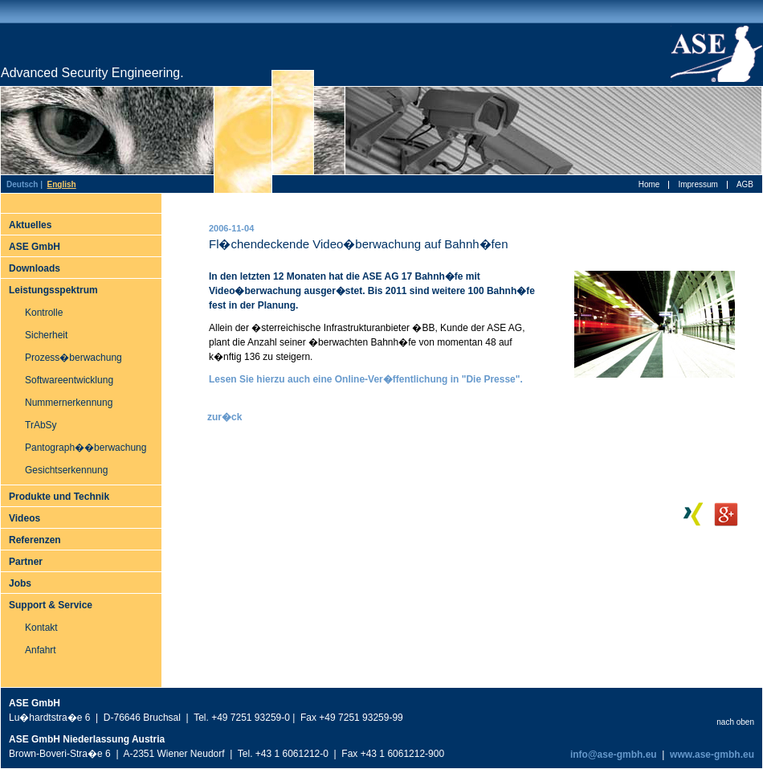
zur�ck (224, 417)
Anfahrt (40, 650)
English (61, 184)
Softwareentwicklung (69, 380)
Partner (26, 561)
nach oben (735, 722)
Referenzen (35, 540)
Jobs (20, 583)
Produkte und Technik (59, 496)
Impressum (697, 184)
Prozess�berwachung (73, 357)
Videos (24, 518)
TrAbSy (41, 425)
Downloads (34, 268)
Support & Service (50, 605)
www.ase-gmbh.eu (712, 754)
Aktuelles (30, 225)
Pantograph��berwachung (85, 447)
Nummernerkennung (68, 402)
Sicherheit (46, 335)
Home (649, 184)
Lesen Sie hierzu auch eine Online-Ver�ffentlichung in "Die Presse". (366, 379)
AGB (744, 184)
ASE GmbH (34, 246)
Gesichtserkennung (66, 470)
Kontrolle (44, 312)
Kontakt (41, 627)
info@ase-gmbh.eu (612, 754)
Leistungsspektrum (53, 290)
